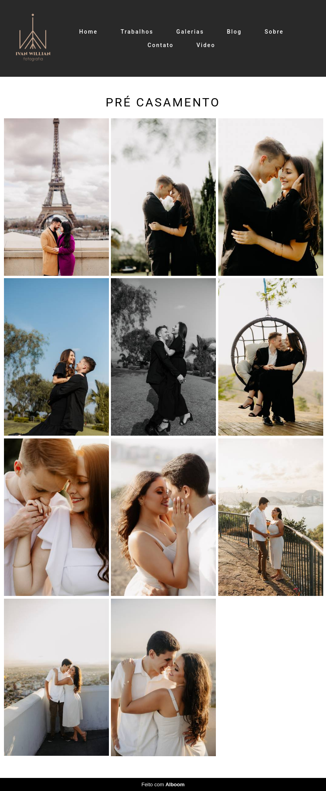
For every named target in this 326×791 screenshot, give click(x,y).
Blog (234, 31)
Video (205, 45)
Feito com (163, 784)
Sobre (274, 31)
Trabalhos (136, 31)
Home (88, 31)
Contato (161, 45)
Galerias (190, 31)
